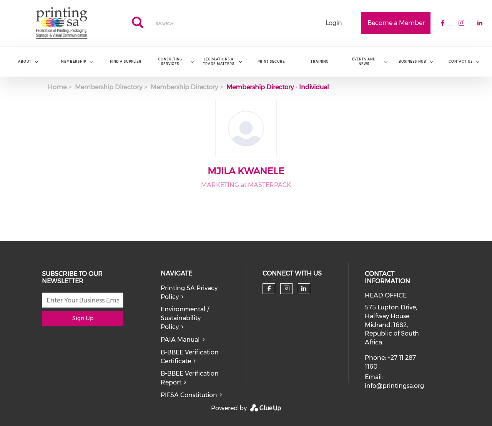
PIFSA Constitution (189, 395)
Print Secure (271, 61)
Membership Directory (108, 87)
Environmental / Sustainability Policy (185, 318)
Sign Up (82, 318)
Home (57, 87)
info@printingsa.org (394, 385)
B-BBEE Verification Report (190, 378)
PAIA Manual (180, 339)
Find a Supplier (125, 61)
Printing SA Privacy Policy (189, 292)
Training (320, 61)
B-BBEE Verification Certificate (190, 357)
